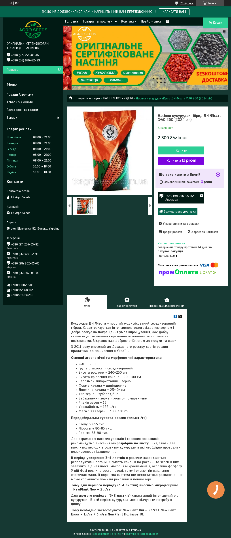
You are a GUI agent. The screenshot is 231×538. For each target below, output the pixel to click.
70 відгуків (186, 3)
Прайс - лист (151, 21)
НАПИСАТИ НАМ (174, 12)
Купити (181, 150)
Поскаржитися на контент (107, 533)
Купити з (181, 160)
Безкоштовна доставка (180, 211)
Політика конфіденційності (142, 533)
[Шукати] (59, 70)
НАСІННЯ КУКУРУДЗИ (118, 98)
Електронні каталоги (22, 110)
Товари (12, 118)
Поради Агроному (20, 95)
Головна (71, 21)
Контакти (128, 21)
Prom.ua (136, 529)
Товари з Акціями (20, 102)
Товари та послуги (97, 21)
